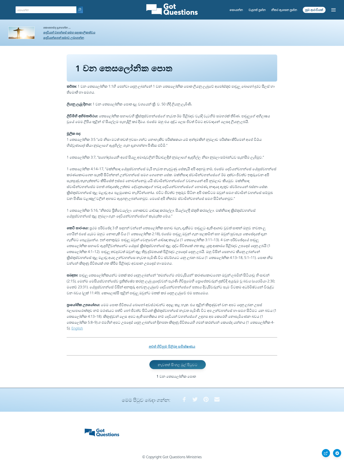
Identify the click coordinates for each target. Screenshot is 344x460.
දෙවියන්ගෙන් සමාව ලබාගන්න (63, 38)
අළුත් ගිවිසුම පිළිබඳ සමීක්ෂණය (172, 346)
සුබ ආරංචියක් (314, 10)
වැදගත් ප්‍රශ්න (257, 10)
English (77, 328)
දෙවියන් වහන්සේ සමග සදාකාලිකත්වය (69, 32)
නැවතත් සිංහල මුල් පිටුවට (177, 364)
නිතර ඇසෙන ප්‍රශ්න (284, 10)
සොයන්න (236, 10)
